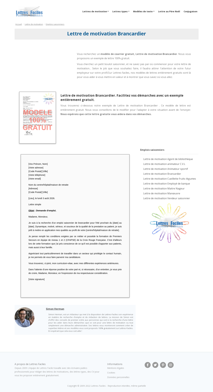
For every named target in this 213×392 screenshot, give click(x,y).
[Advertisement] (39, 66)
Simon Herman (55, 309)
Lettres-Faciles (98, 385)
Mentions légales (115, 368)
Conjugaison (190, 11)
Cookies (111, 372)
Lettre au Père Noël (169, 11)
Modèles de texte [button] (143, 11)
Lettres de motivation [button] (94, 11)
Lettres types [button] (120, 11)
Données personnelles (118, 377)
